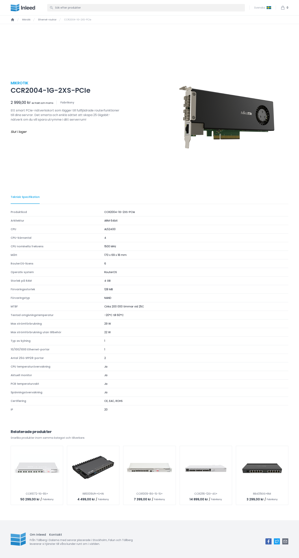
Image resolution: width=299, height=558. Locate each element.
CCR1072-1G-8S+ (37, 494)
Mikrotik (26, 19)
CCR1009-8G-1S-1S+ (149, 494)
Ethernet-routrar (47, 19)
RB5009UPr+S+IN (93, 494)
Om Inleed (38, 534)
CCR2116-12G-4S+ (205, 494)
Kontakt (55, 534)
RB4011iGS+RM (262, 494)
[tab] (25, 197)
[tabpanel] (149, 311)
